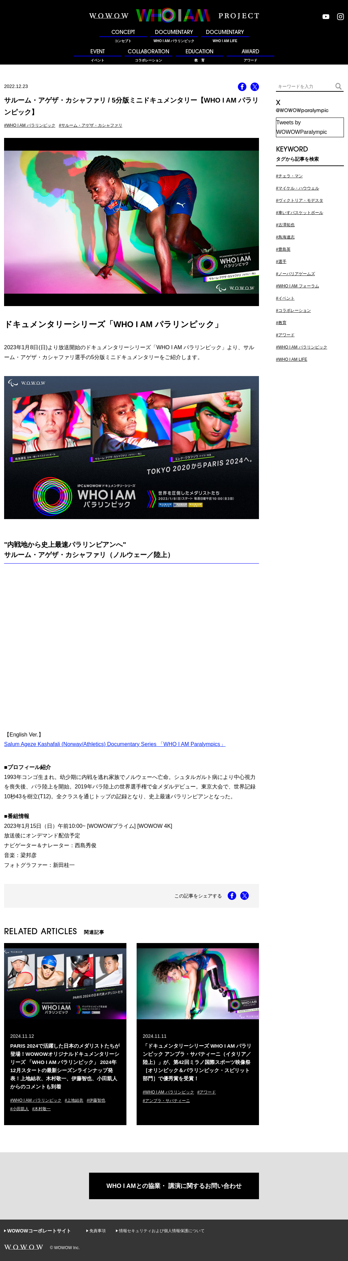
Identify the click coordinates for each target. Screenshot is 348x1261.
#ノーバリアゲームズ (295, 273)
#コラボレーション (293, 310)
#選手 (281, 261)
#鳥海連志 (285, 237)
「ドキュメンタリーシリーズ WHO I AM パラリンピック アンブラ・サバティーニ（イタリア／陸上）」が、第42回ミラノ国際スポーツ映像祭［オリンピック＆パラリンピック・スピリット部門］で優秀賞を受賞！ (197, 1062)
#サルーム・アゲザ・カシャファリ (90, 125)
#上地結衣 (74, 1100)
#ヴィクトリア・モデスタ (299, 200)
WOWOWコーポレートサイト (39, 1230)
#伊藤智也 (96, 1100)
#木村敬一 (41, 1109)
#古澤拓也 (285, 225)
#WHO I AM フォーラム (297, 286)
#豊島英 (283, 249)
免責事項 (97, 1231)
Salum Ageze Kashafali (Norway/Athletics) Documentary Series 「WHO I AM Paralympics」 (115, 744)
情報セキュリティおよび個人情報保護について (162, 1231)
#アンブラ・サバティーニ (166, 1101)
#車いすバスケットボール (299, 212)
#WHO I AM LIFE (291, 359)
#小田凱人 (19, 1109)
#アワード (206, 1092)
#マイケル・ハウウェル (297, 188)
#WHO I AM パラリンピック (29, 125)
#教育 (281, 322)
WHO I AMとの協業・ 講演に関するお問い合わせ (173, 1186)
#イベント (285, 298)
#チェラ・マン (289, 176)
